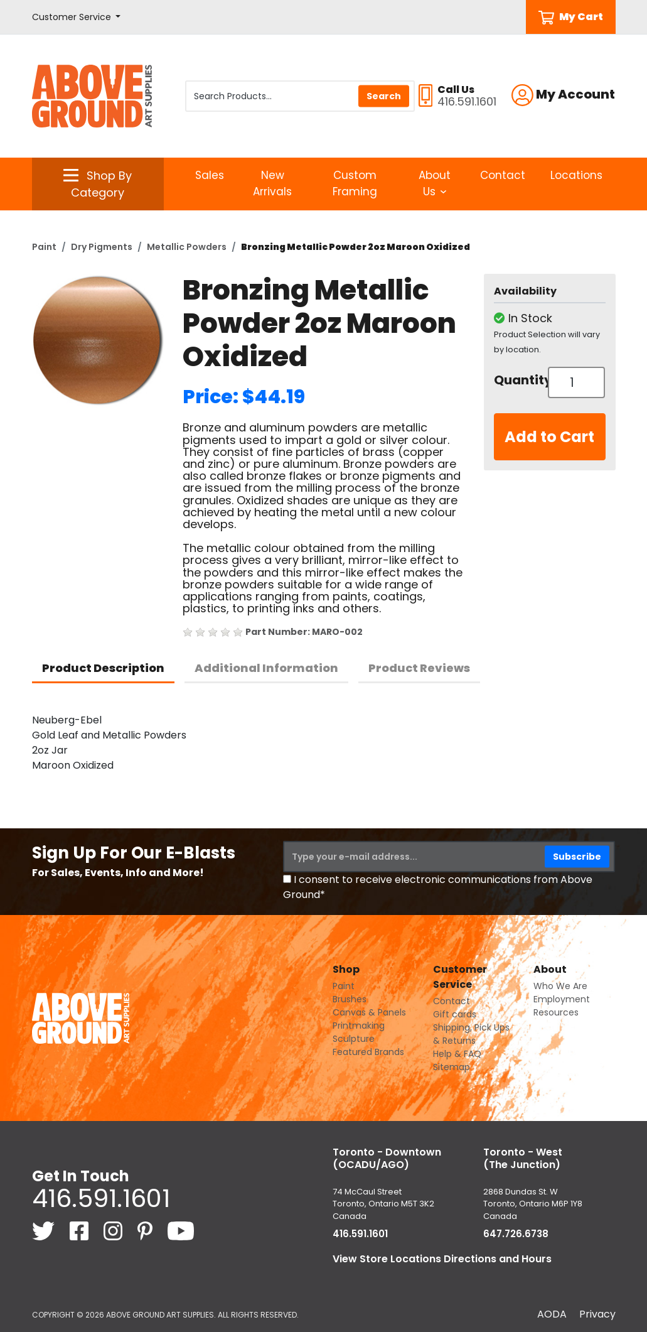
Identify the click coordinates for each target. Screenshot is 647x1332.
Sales (209, 175)
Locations (576, 175)
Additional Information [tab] (266, 668)
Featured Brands (368, 1052)
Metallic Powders (187, 247)
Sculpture (354, 1038)
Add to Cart (549, 436)
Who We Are (560, 986)
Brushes (349, 999)
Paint (44, 247)
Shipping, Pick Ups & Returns (471, 1034)
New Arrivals (272, 183)
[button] (76, 17)
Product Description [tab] (103, 668)
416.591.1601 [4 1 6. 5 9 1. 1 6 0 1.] (101, 1198)
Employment (561, 999)
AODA (552, 1314)
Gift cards (454, 1014)
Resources (556, 1012)
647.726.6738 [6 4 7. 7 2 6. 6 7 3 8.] (515, 1233)
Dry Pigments (101, 247)
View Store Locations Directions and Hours (442, 1259)
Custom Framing (355, 183)
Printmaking (359, 1025)
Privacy (597, 1314)
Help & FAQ (457, 1054)
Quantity (516, 380)
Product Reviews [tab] (419, 668)
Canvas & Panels (369, 1012)
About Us (435, 183)
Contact (502, 175)
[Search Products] (300, 96)
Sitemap (451, 1067)
